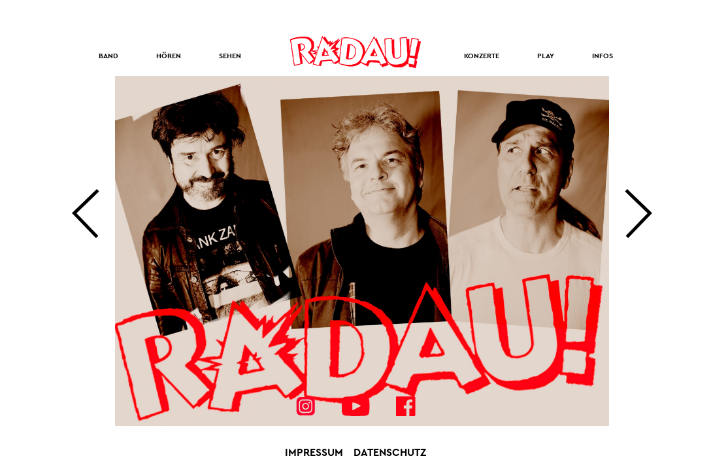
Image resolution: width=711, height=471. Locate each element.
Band (108, 55)
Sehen (230, 55)
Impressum (314, 452)
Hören (168, 55)
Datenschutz (390, 452)
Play (545, 55)
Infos (602, 55)
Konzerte (481, 55)
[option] (362, 251)
